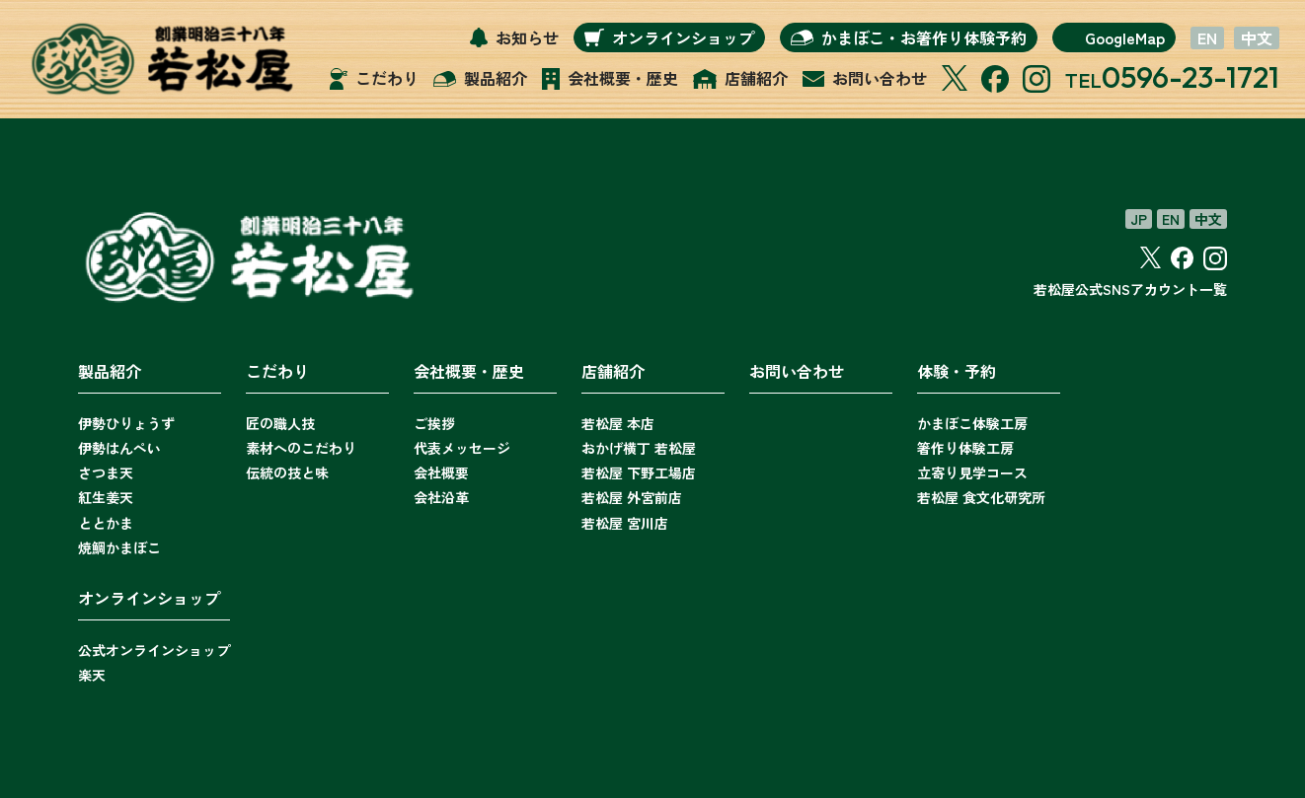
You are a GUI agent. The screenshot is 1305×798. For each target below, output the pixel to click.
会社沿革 (441, 497)
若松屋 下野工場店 (638, 472)
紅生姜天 (105, 497)
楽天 (92, 675)
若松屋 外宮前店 (631, 497)
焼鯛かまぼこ (119, 547)
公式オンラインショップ (154, 650)
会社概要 (441, 472)
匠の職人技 (280, 423)
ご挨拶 (434, 423)
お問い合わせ (796, 371)
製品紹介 (109, 371)
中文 (1256, 38)
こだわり (277, 371)
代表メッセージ (462, 448)
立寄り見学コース (972, 472)
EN (1207, 38)
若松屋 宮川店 (624, 523)
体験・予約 (956, 371)
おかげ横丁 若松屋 (638, 448)
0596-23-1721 (1190, 77)
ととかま (105, 523)
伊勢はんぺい (119, 448)
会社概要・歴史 (469, 371)
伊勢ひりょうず (126, 423)
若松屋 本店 (617, 423)
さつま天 (105, 472)
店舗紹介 (613, 371)
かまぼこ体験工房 (972, 423)
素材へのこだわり (301, 448)
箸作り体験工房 (965, 448)
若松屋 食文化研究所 (981, 497)
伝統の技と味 (287, 472)
